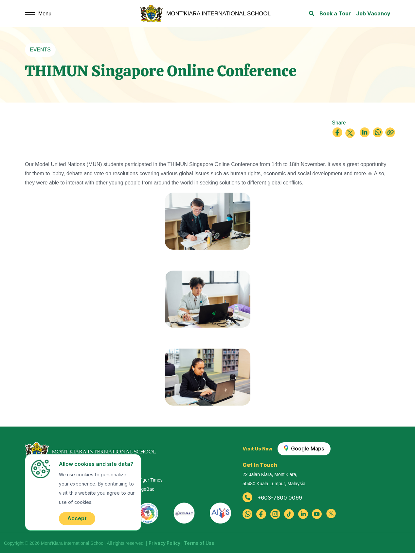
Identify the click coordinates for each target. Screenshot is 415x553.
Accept (77, 518)
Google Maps (304, 448)
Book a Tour (335, 13)
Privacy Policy (164, 543)
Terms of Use (199, 543)
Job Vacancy (373, 13)
